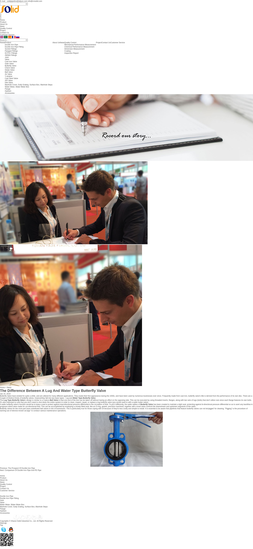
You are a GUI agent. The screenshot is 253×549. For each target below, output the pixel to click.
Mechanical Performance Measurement (80, 45)
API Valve (9, 80)
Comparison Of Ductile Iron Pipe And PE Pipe (23, 470)
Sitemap (3, 523)
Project (3, 30)
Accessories (10, 93)
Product (3, 22)
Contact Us (4, 33)
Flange (7, 89)
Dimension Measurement (74, 49)
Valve (7, 59)
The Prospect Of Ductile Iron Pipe (21, 468)
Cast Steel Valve (11, 78)
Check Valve (10, 68)
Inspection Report (71, 53)
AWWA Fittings (11, 55)
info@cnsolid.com (35, 1)
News (2, 26)
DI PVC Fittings (11, 53)
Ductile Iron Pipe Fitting (14, 47)
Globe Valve (9, 70)
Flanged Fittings (11, 51)
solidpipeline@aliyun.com (17, 1)
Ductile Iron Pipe (11, 45)
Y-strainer (8, 76)
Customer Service (7, 35)
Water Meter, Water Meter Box (17, 87)
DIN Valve (9, 83)
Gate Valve (9, 64)
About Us (3, 24)
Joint (7, 57)
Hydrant (8, 91)
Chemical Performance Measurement (79, 47)
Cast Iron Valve (11, 61)
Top (1, 525)
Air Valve (8, 74)
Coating (67, 51)
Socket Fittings (11, 49)
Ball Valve (9, 72)
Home (2, 20)
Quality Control (6, 28)
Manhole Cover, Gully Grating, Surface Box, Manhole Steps (28, 85)
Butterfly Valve (10, 66)
